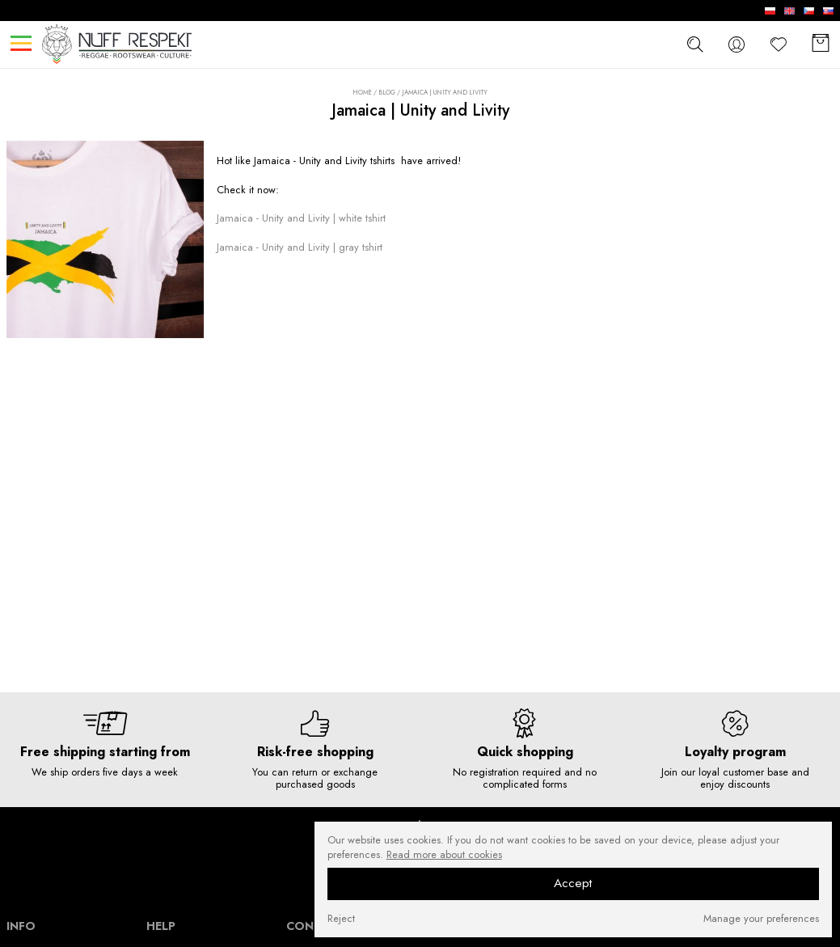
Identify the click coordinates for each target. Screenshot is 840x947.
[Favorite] (778, 44)
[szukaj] (694, 43)
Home (362, 92)
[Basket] (821, 44)
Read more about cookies (444, 855)
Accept (573, 883)
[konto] (736, 44)
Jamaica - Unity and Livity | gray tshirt (299, 247)
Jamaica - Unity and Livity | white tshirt (301, 218)
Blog (386, 92)
